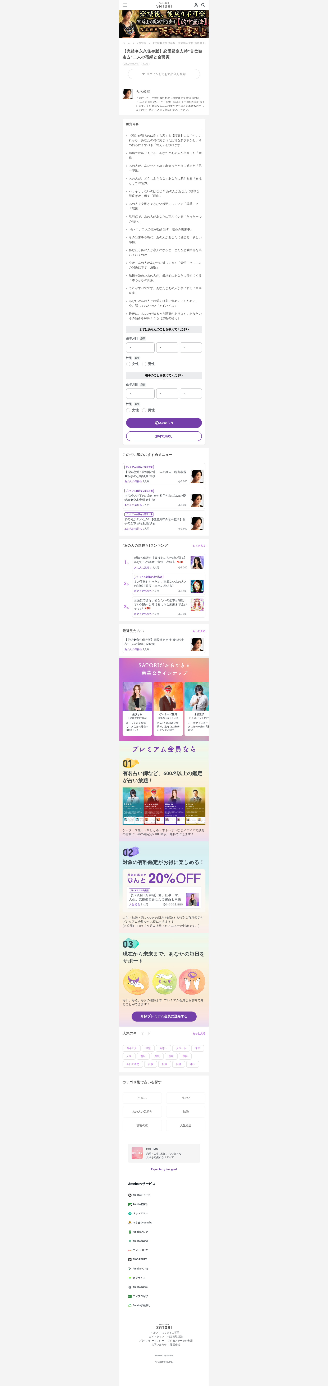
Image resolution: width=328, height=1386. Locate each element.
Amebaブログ (140, 1232)
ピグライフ (138, 1278)
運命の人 (132, 1048)
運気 (157, 1056)
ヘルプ (154, 1332)
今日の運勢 (133, 1064)
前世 (143, 1056)
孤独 (185, 1056)
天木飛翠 (141, 43)
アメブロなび (139, 1296)
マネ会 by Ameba (142, 1222)
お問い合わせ (159, 1344)
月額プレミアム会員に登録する (164, 1016)
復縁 (171, 1056)
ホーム (127, 43)
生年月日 (132, 338)
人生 (129, 1056)
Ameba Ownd (139, 1241)
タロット (181, 1048)
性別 (129, 358)
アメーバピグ (139, 1250)
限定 (148, 1048)
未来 (197, 1048)
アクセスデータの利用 (180, 1340)
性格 (178, 1064)
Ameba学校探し (141, 1305)
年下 (192, 1064)
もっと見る (199, 545)
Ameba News (139, 1287)
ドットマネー (139, 1213)
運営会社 (175, 1344)
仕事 (150, 1064)
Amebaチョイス (141, 1195)
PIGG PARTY (139, 1259)
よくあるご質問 (170, 1332)
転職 (164, 1064)
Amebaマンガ (140, 1269)
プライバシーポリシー (151, 1340)
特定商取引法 (175, 1336)
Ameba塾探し (140, 1204)
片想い (163, 1048)
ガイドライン (156, 1336)
